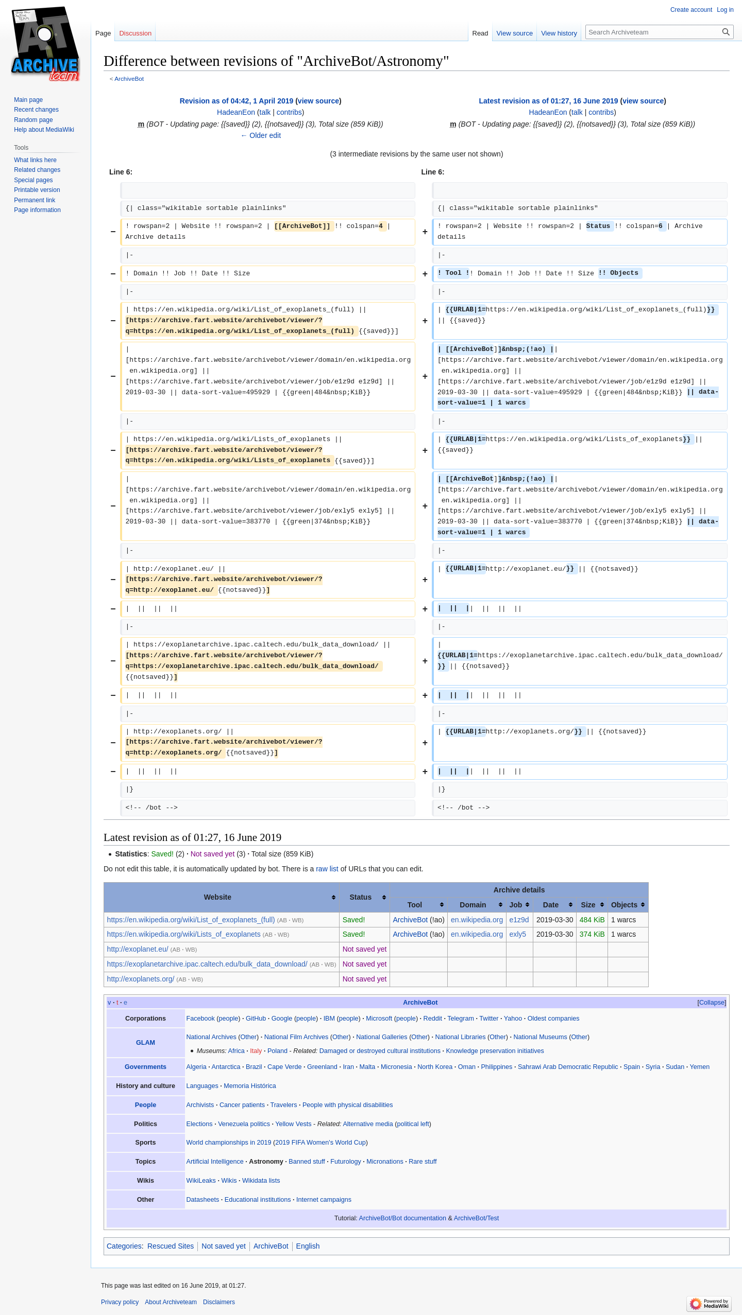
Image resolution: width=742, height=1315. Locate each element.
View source (515, 33)
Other (249, 1037)
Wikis (229, 1180)
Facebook (201, 1018)
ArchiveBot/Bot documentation (402, 1218)
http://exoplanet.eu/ (137, 949)
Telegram (460, 1018)
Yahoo (513, 1018)
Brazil (254, 1067)
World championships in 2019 (229, 1142)
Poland (277, 1051)
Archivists (200, 1105)
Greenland (322, 1067)
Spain (631, 1067)
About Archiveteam (171, 1302)
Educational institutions (258, 1199)
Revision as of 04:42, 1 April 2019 (236, 101)
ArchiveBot (129, 78)
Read (480, 33)
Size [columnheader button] (588, 905)
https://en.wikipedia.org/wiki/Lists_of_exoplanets (184, 934)
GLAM (145, 1042)
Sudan (675, 1067)
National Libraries (460, 1037)
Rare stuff (422, 1161)
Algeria (197, 1067)
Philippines (496, 1067)
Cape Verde (284, 1067)
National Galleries (381, 1037)
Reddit (433, 1018)
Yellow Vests (293, 1124)
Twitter (488, 1018)
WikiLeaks (201, 1180)
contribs (289, 112)
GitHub (256, 1018)
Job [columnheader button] (515, 905)
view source (318, 101)
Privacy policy (120, 1302)
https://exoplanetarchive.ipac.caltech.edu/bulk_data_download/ (207, 964)
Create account (691, 9)
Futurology (345, 1161)
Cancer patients (242, 1105)
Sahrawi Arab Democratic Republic (568, 1067)
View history (559, 33)
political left (413, 1124)
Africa (236, 1051)
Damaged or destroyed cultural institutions (380, 1051)
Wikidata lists (261, 1180)
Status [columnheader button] (360, 897)
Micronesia (396, 1067)
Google (282, 1018)
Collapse (711, 1002)
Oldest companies (554, 1018)
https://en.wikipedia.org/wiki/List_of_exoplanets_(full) (191, 920)
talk (265, 112)
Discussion (135, 33)
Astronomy (266, 1161)
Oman (467, 1067)
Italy (256, 1051)
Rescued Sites (170, 1246)
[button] (711, 1002)
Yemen (700, 1067)
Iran (348, 1067)
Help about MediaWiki (44, 129)
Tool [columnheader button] (415, 905)
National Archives (212, 1037)
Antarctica (226, 1067)
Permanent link (34, 200)
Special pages (33, 180)
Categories (124, 1246)
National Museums (540, 1037)
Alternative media (368, 1124)
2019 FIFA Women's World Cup (320, 1142)
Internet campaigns (323, 1199)
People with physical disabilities (347, 1105)
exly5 (517, 934)
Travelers (283, 1105)
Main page (28, 99)
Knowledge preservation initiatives (495, 1051)
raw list (327, 869)
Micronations (384, 1161)
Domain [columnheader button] (473, 905)
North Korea (434, 1067)
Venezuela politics (244, 1124)
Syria (653, 1067)
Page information (37, 210)
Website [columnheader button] (217, 897)
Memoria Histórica (250, 1086)
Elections (200, 1124)
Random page (33, 120)
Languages (202, 1086)
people (229, 1018)
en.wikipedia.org (477, 920)
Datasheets (203, 1199)
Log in (725, 9)
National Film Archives (296, 1037)
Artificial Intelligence (215, 1161)
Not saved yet (223, 1246)
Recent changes (36, 109)
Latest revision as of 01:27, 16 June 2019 (548, 101)
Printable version (37, 190)
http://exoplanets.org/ (141, 979)
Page (103, 33)
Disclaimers (219, 1302)
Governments (145, 1067)
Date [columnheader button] (551, 905)
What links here (35, 160)
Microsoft (379, 1018)
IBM (329, 1018)
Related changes (37, 169)
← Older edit (260, 135)
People (145, 1105)
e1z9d (519, 920)
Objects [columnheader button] (624, 905)
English (308, 1246)
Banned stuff (307, 1161)
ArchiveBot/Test (476, 1218)
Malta (368, 1067)
